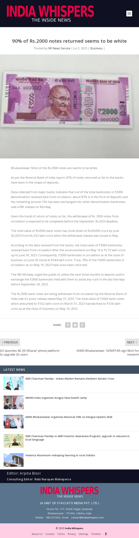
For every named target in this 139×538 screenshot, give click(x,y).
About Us (37, 534)
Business (96, 48)
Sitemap (83, 534)
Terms (61, 534)
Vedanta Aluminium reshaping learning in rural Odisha (60, 455)
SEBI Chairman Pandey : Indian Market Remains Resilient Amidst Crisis (69, 378)
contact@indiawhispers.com (87, 517)
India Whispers (74, 528)
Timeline (96, 534)
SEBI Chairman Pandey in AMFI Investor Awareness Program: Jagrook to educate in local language (77, 437)
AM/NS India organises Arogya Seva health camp (56, 397)
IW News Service (59, 48)
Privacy (72, 534)
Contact (49, 534)
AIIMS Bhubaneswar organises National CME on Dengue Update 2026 (68, 417)
